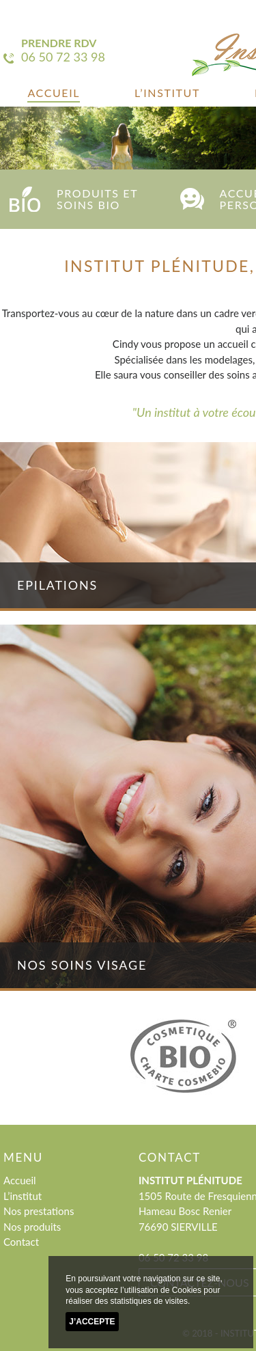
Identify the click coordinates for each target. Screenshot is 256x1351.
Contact (21, 1242)
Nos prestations (38, 1211)
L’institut (167, 92)
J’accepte (92, 1321)
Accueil (53, 92)
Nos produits (32, 1226)
